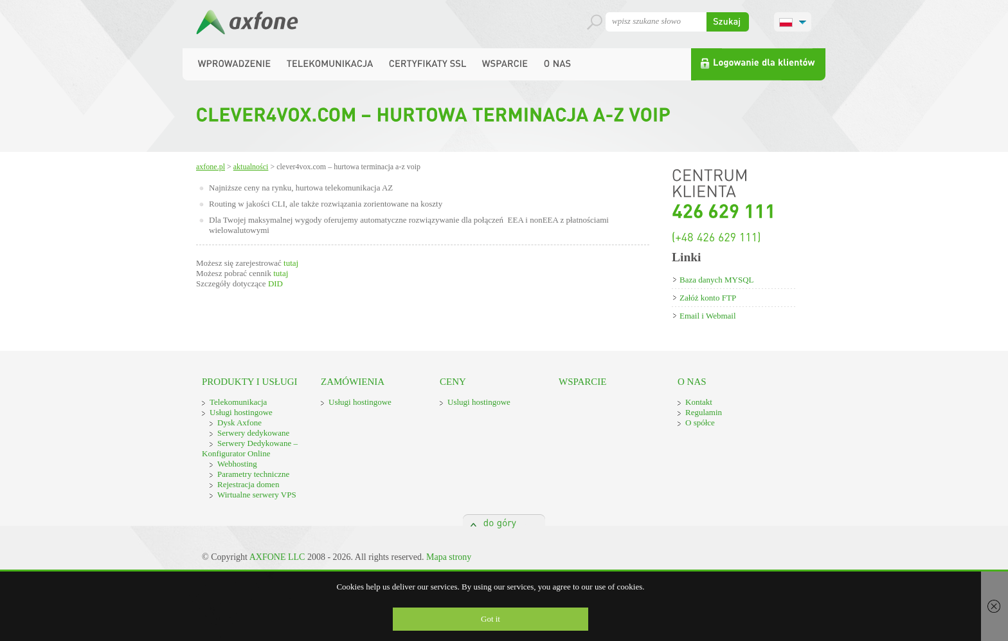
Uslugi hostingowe (478, 402)
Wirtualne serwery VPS (256, 494)
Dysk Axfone (239, 422)
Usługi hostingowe (241, 412)
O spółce (700, 422)
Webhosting (237, 464)
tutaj (291, 263)
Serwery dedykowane (253, 433)
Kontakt (698, 402)
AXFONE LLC (277, 557)
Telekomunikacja (238, 402)
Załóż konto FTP (708, 297)
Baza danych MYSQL (717, 279)
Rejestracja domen (248, 484)
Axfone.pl (210, 166)
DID (275, 283)
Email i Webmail (708, 315)
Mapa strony (448, 557)
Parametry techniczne (253, 474)
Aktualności (251, 166)
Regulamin (703, 412)
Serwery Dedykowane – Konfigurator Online (250, 448)
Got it (490, 619)
